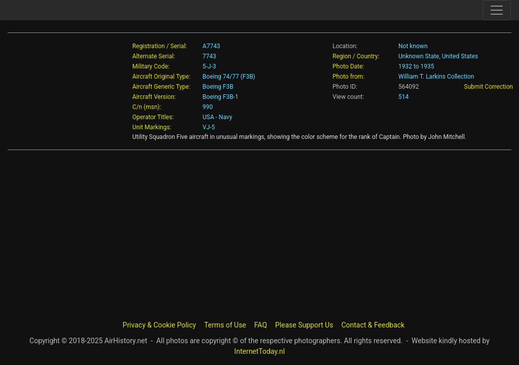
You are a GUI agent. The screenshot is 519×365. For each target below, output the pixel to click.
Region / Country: (355, 56)
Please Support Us (304, 325)
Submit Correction (488, 86)
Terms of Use (225, 325)
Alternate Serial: (153, 56)
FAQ (260, 325)
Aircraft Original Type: (161, 76)
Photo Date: (348, 66)
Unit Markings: (151, 127)
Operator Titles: (153, 117)
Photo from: (348, 76)
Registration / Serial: (159, 46)
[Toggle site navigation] (497, 10)
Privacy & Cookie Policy (159, 325)
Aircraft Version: (154, 96)
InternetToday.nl (259, 351)
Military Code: (150, 66)
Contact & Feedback (372, 325)
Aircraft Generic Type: (161, 86)
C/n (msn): (146, 107)
